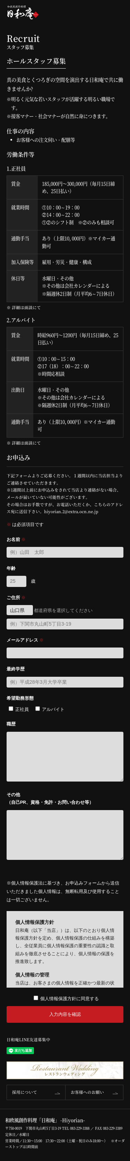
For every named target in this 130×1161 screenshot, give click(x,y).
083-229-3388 (79, 1128)
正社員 (22, 709)
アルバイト (53, 709)
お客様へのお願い (87, 1092)
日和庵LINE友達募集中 (28, 1039)
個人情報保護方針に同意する (69, 998)
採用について (24, 1092)
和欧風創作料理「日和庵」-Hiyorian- (23, 12)
